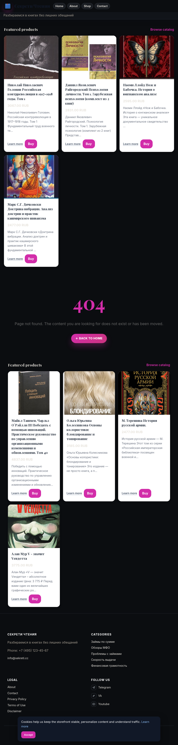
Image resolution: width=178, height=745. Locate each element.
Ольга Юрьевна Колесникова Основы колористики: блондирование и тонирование (84, 429)
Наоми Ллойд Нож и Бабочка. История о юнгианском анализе (140, 89)
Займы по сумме (103, 641)
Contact (102, 6)
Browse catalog (162, 29)
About (74, 6)
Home (59, 6)
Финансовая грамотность (109, 665)
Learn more (15, 144)
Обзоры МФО (100, 647)
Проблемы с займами (106, 653)
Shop (87, 6)
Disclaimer (15, 711)
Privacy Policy (17, 699)
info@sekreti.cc (18, 658)
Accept (28, 734)
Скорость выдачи (103, 659)
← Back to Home (89, 338)
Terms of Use (17, 705)
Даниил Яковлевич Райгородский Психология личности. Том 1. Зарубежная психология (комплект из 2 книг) (88, 94)
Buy (31, 144)
